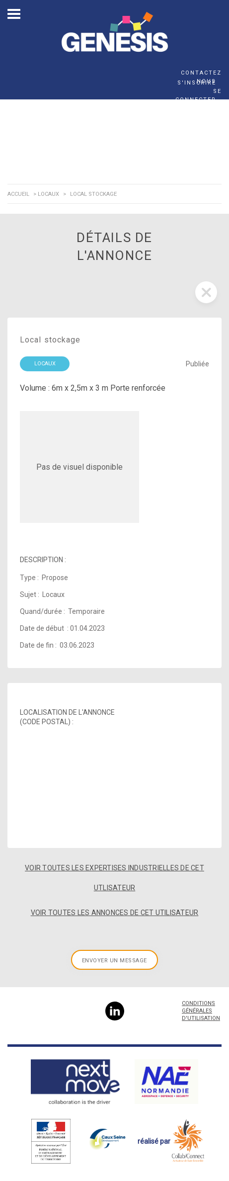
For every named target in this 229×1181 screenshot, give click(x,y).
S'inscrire (196, 83)
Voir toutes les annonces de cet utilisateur (115, 913)
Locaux (48, 194)
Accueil (18, 194)
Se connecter (198, 95)
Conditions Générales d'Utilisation (201, 1010)
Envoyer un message (114, 960)
